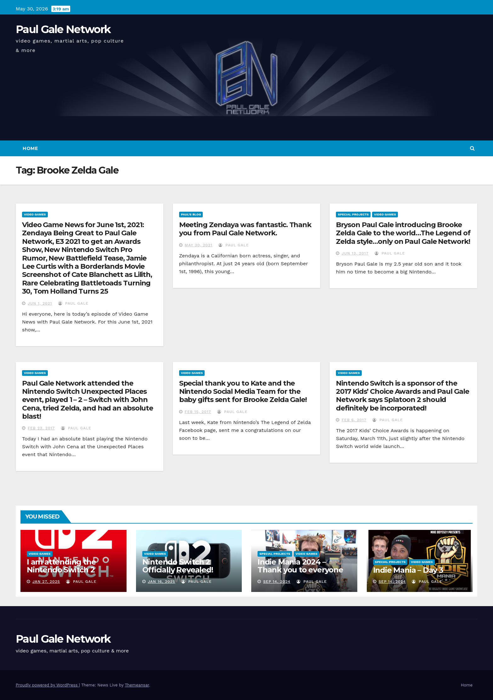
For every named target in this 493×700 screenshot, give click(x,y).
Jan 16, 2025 (161, 581)
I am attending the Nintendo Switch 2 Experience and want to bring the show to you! (71, 573)
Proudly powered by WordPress (47, 685)
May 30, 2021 (198, 245)
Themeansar (137, 685)
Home (30, 148)
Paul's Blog (191, 214)
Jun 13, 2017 (355, 253)
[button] (472, 148)
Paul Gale (73, 303)
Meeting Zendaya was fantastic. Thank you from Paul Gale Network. (245, 229)
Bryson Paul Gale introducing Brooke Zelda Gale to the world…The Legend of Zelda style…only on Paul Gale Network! (403, 233)
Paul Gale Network (63, 29)
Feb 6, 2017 (354, 420)
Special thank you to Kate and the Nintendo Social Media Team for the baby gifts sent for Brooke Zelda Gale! (243, 391)
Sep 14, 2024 (277, 581)
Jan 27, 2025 (46, 581)
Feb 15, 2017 (198, 412)
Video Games (35, 214)
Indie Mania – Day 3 (408, 570)
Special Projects (353, 214)
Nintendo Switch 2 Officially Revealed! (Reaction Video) (177, 569)
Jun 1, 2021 (40, 303)
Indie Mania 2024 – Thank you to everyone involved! (300, 569)
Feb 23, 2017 (41, 428)
